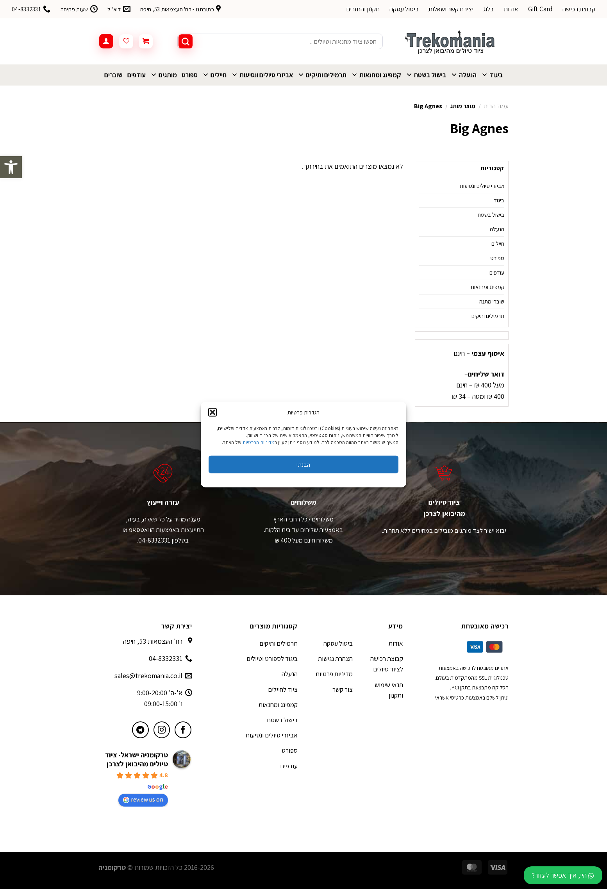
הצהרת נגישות (335, 658)
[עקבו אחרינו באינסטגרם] (162, 729)
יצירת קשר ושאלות (450, 9)
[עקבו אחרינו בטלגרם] (140, 729)
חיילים (214, 75)
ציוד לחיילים (283, 689)
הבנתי (303, 464)
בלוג (488, 9)
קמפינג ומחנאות (376, 75)
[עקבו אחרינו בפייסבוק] (183, 729)
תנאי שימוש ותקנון (389, 690)
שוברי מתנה (491, 301)
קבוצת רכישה (578, 9)
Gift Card (540, 9)
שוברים (113, 75)
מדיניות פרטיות (334, 673)
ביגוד (492, 75)
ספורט (190, 75)
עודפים (136, 75)
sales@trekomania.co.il (148, 675)
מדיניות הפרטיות (259, 442)
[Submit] (186, 41)
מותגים (163, 75)
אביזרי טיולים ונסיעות (262, 75)
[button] (11, 167)
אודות (511, 9)
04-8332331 (165, 658)
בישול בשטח (426, 75)
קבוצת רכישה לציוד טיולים (386, 663)
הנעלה (464, 75)
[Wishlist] (126, 41)
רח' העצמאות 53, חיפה (152, 641)
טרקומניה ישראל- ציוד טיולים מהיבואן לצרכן (136, 759)
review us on (143, 799)
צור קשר (342, 689)
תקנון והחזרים (363, 9)
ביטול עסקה (404, 9)
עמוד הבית (496, 106)
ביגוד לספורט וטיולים (272, 658)
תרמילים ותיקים (322, 75)
